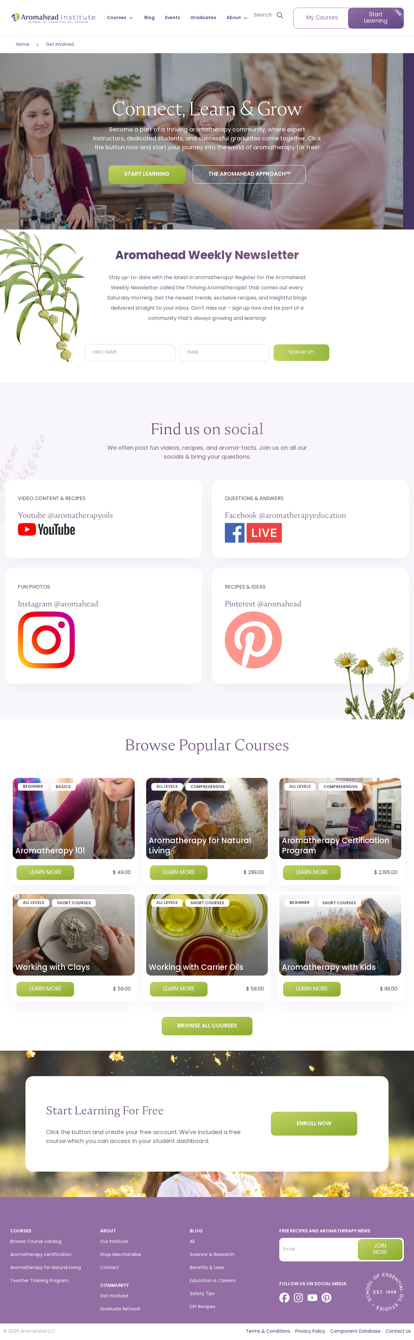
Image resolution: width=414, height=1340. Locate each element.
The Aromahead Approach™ (249, 174)
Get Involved (60, 44)
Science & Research (212, 1254)
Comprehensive (207, 787)
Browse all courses (207, 1026)
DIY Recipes (202, 1307)
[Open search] (268, 15)
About (237, 18)
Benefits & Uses (207, 1268)
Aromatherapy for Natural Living (45, 1268)
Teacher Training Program (39, 1281)
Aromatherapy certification (40, 1254)
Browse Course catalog (35, 1241)
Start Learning (376, 18)
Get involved (114, 1296)
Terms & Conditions (268, 1331)
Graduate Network (120, 1309)
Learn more (45, 872)
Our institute (114, 1241)
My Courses (322, 18)
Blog (149, 18)
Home (22, 44)
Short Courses (74, 903)
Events (172, 18)
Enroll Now (314, 1123)
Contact (109, 1268)
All (192, 1241)
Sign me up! (301, 352)
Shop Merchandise (120, 1254)
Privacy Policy (310, 1331)
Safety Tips (202, 1294)
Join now (380, 1249)
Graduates (203, 18)
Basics (63, 787)
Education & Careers (213, 1281)
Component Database (355, 1331)
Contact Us (398, 1331)
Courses (120, 18)
